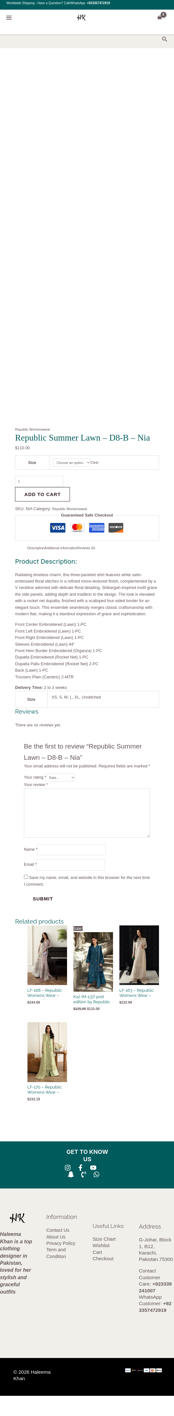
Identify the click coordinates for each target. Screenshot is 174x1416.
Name (31, 865)
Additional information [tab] (67, 551)
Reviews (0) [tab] (97, 551)
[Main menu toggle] (9, 17)
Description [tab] (37, 551)
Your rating (35, 782)
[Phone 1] (83, 1194)
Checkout (103, 1278)
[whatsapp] (96, 1194)
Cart (97, 1272)
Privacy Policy (60, 1263)
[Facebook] (80, 1187)
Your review (36, 790)
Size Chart (104, 1259)
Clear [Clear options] (98, 463)
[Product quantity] (45, 484)
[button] (165, 39)
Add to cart (42, 498)
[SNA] (71, 1194)
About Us (55, 1256)
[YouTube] (93, 1187)
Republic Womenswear (36, 429)
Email (30, 882)
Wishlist (101, 1265)
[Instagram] (67, 1187)
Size (30, 463)
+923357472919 (98, 3)
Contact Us (57, 1250)
